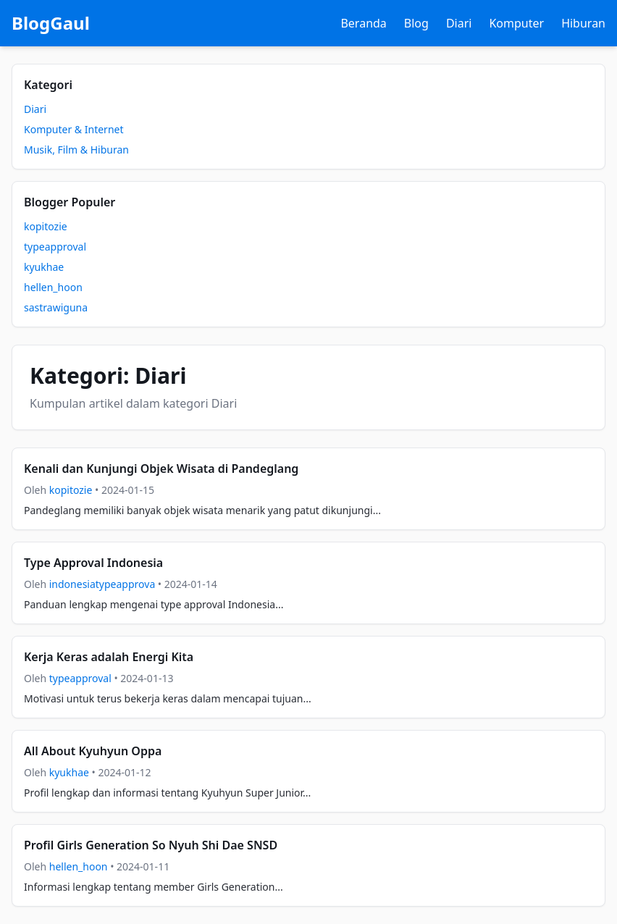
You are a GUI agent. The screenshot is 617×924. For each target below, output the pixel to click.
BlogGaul (51, 23)
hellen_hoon (53, 287)
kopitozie (45, 226)
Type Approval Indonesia (93, 563)
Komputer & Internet (73, 129)
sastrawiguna (56, 307)
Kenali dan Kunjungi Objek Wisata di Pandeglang (161, 468)
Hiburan (583, 23)
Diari (459, 23)
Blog (416, 23)
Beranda (363, 23)
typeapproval (55, 246)
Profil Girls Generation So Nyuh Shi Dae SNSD (150, 845)
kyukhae (44, 267)
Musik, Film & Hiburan (76, 149)
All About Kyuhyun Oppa (92, 751)
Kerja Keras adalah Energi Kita (108, 657)
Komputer (516, 23)
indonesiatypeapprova (102, 584)
